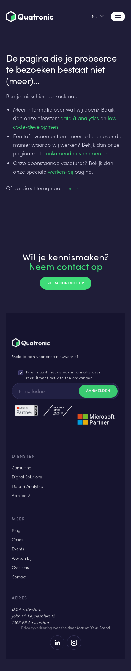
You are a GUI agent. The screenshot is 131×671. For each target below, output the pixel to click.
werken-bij (61, 171)
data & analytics (79, 118)
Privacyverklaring (36, 627)
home (71, 188)
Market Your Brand (93, 627)
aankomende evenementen (75, 153)
